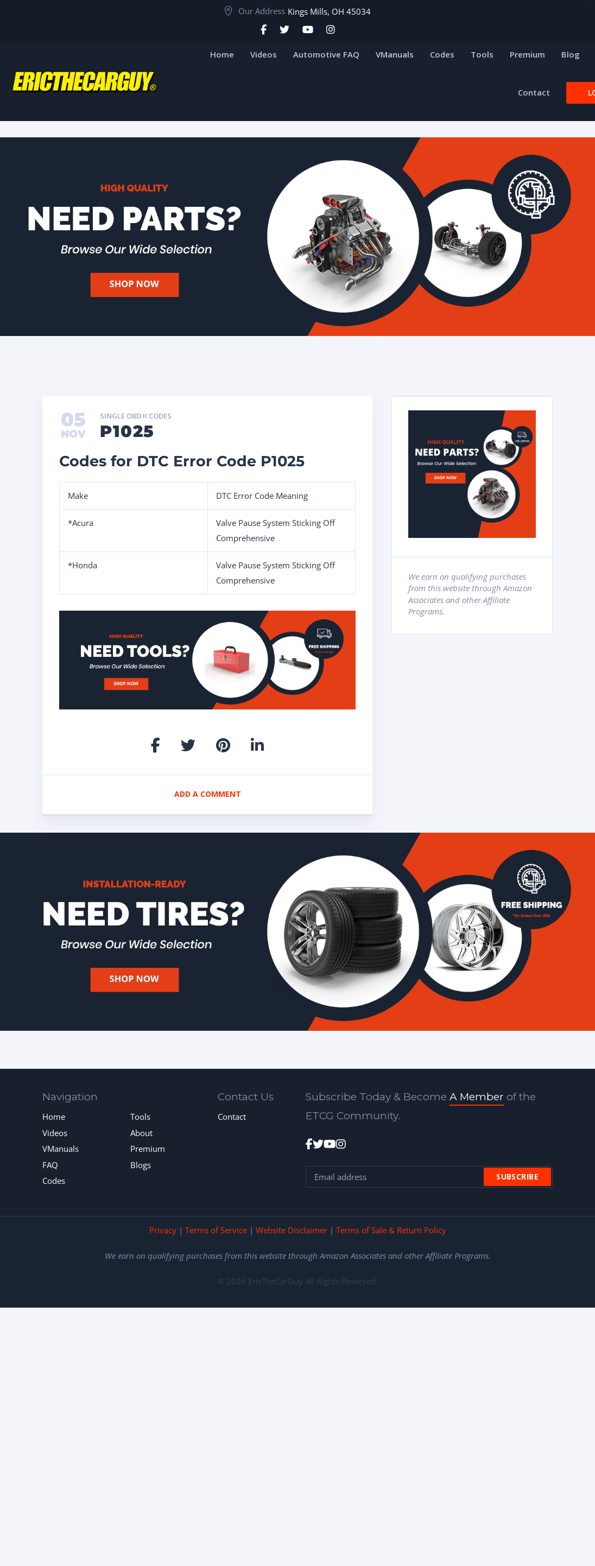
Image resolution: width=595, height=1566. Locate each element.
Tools (140, 1116)
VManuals (60, 1148)
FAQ (50, 1164)
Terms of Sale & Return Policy (391, 1230)
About (141, 1132)
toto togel (588, 5)
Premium (147, 1148)
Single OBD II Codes (136, 416)
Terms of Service (216, 1230)
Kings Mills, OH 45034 (329, 11)
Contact (232, 1116)
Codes (53, 1180)
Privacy (162, 1230)
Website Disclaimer (291, 1230)
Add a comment (207, 794)
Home (53, 1116)
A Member (477, 1097)
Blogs (140, 1164)
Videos (54, 1132)
